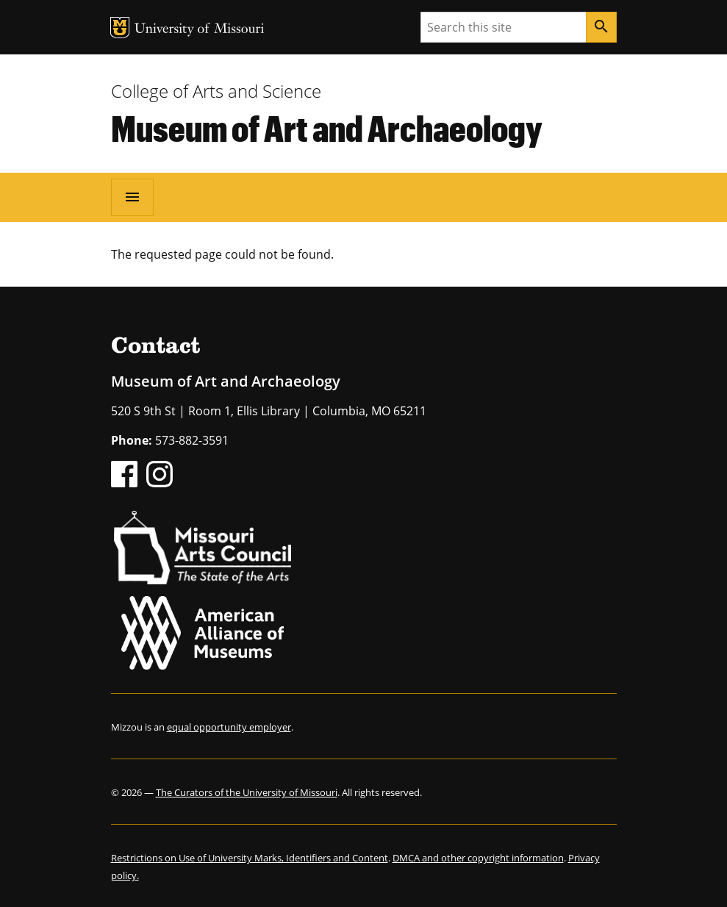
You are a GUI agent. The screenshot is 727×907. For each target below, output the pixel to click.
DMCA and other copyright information (478, 857)
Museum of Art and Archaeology (326, 128)
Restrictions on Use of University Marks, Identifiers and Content (249, 857)
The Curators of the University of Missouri (246, 792)
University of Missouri (200, 29)
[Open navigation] (132, 197)
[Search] (601, 27)
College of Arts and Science (216, 91)
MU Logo (119, 27)
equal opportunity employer (229, 727)
